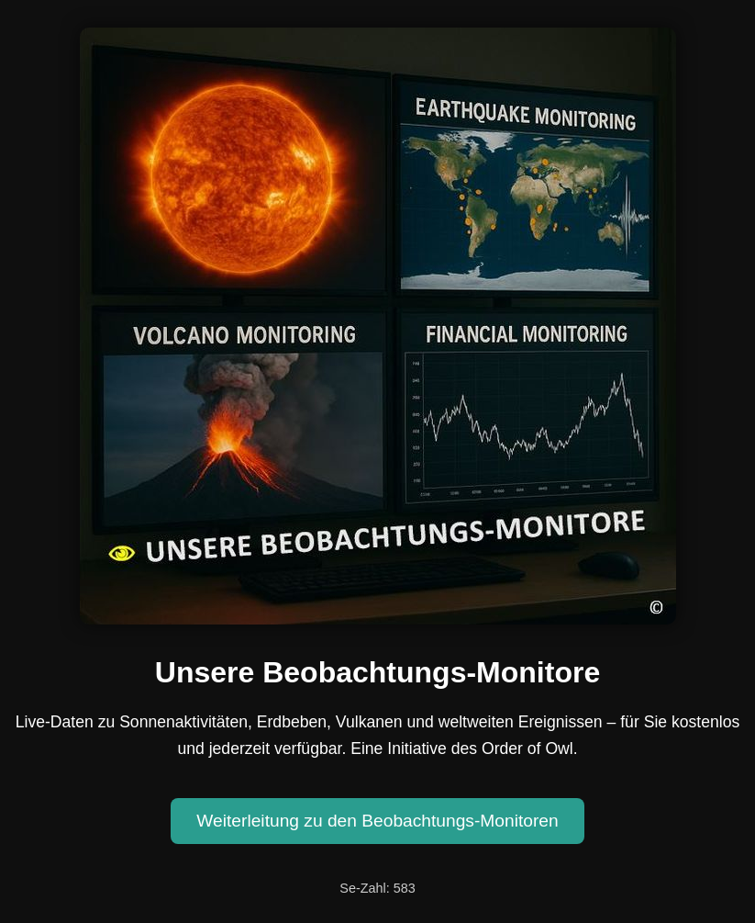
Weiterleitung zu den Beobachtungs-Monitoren (377, 820)
